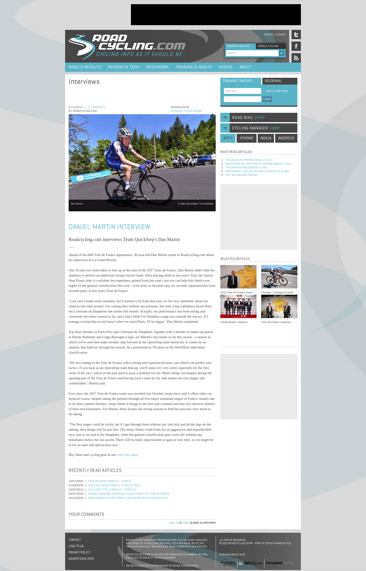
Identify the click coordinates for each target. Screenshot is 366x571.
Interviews (157, 67)
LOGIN (267, 99)
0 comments (97, 107)
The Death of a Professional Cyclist (249, 160)
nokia (265, 138)
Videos (225, 67)
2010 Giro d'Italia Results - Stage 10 (112, 489)
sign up (174, 522)
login (186, 522)
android (286, 138)
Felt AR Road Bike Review (241, 175)
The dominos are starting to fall (246, 167)
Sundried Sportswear (186, 111)
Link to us (76, 546)
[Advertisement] (216, 14)
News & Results (85, 67)
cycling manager (256, 128)
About (245, 67)
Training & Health (194, 67)
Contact (281, 34)
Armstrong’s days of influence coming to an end (257, 171)
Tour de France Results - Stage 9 (109, 481)
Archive (268, 34)
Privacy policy (79, 552)
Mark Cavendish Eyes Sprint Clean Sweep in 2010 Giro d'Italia (128, 498)
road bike (248, 118)
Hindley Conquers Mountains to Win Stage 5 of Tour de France (128, 494)
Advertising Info (81, 558)
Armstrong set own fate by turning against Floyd (258, 164)
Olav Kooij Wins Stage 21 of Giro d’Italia (114, 485)
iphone (246, 138)
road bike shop (127, 455)
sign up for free (275, 91)
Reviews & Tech (123, 67)
